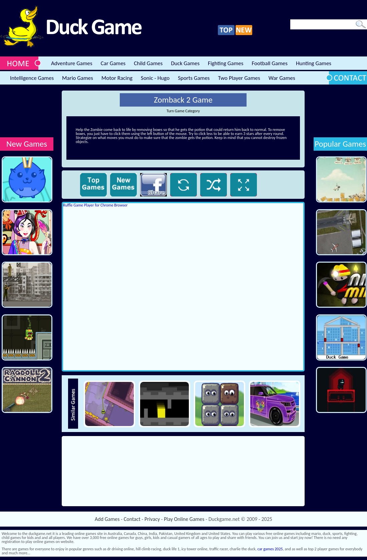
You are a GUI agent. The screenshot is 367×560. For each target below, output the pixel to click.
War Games (282, 78)
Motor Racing (116, 78)
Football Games (269, 63)
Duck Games (185, 63)
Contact (132, 519)
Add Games (107, 519)
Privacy (152, 519)
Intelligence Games (32, 78)
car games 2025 (270, 549)
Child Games (148, 63)
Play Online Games (184, 519)
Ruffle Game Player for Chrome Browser (95, 205)
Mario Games (77, 78)
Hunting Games (313, 63)
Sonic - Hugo (155, 78)
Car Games (113, 63)
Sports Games (194, 78)
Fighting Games (225, 63)
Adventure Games (71, 63)
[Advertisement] (26, 111)
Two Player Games (239, 78)
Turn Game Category (183, 111)
